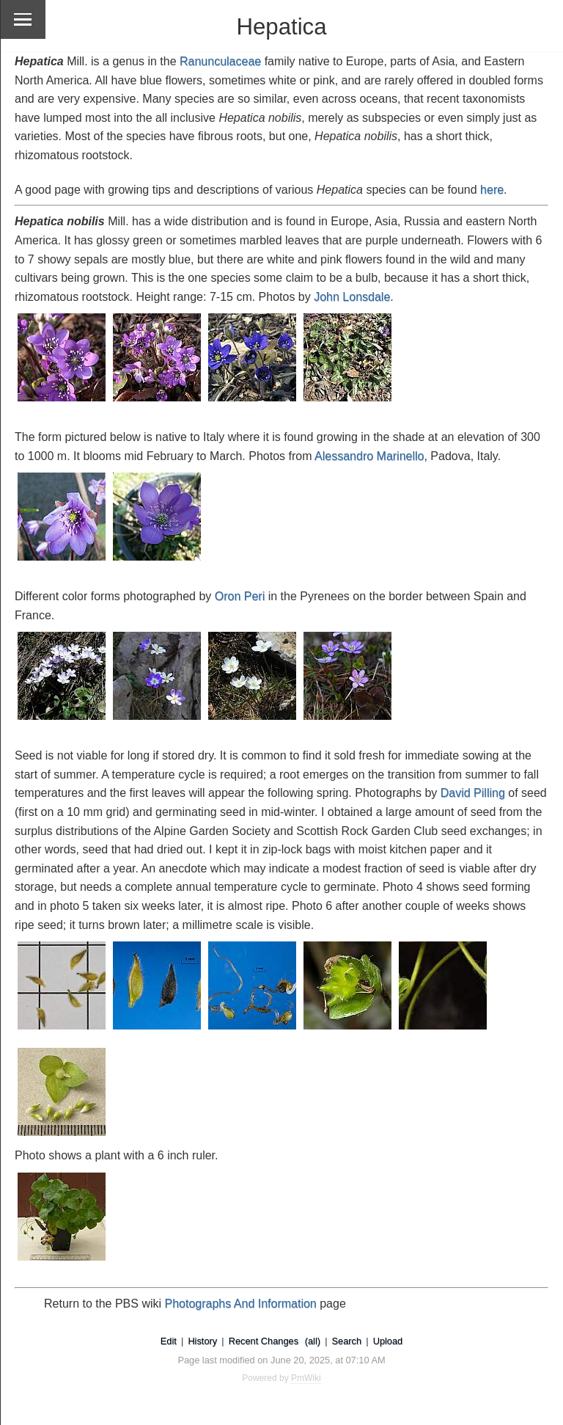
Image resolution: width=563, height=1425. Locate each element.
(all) (312, 1340)
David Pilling (473, 793)
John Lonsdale (352, 297)
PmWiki (306, 1378)
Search (347, 1340)
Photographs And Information (241, 1303)
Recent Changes (263, 1340)
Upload (388, 1340)
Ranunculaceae (220, 61)
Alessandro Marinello (369, 456)
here (492, 189)
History (202, 1340)
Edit (169, 1340)
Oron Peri (240, 596)
